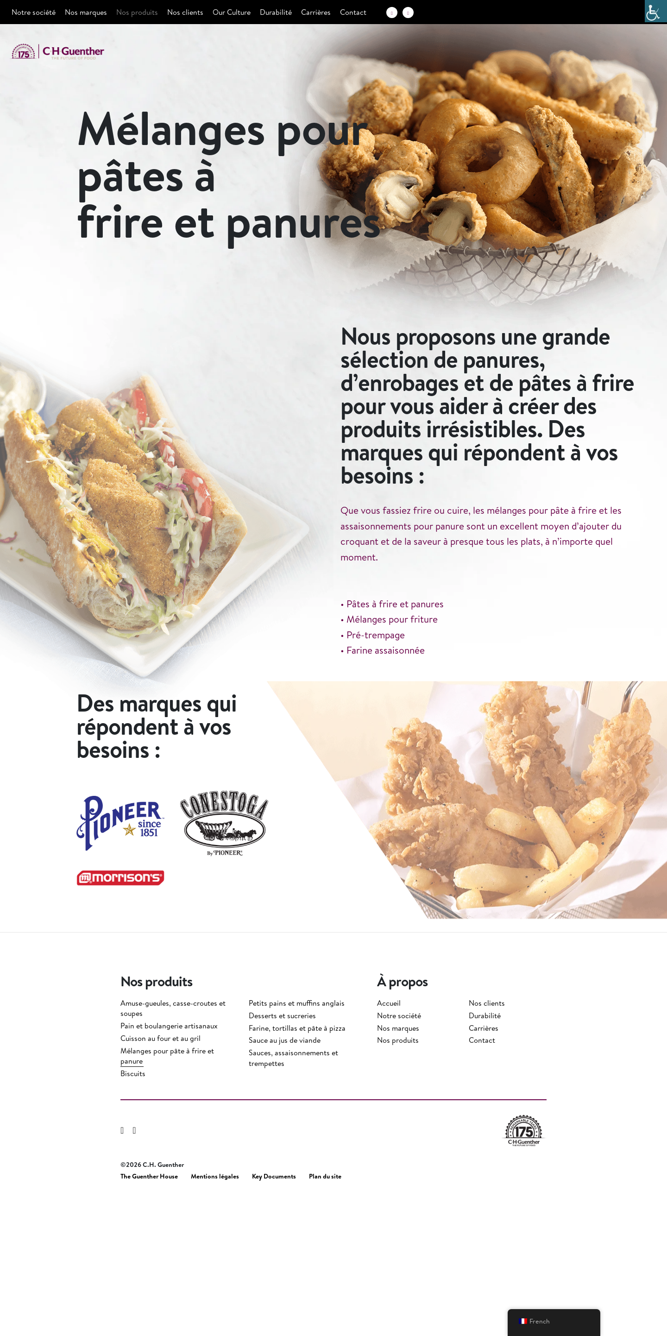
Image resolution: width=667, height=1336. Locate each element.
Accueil (389, 1142)
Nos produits (137, 12)
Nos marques (86, 12)
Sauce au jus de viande (285, 1179)
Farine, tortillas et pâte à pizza (297, 1167)
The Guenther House (149, 1315)
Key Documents (274, 1315)
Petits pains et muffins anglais (297, 1142)
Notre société (34, 12)
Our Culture (232, 12)
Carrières (316, 12)
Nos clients (185, 12)
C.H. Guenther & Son (67, 52)
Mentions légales (215, 1315)
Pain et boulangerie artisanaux (169, 1165)
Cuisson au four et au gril (160, 1177)
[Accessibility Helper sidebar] (656, 11)
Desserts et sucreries (282, 1154)
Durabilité (276, 12)
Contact (353, 12)
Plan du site (325, 1315)
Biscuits (132, 1212)
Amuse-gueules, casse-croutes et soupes (173, 1147)
